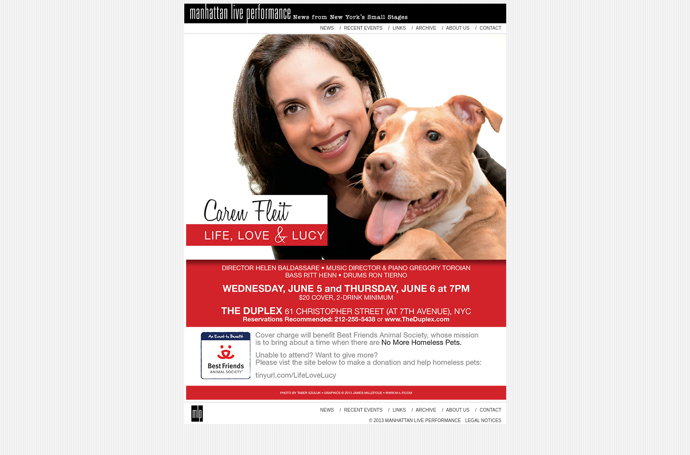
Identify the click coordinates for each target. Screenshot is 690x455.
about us (458, 28)
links (399, 28)
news (327, 28)
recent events (363, 28)
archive (426, 28)
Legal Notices (483, 420)
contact (489, 28)
